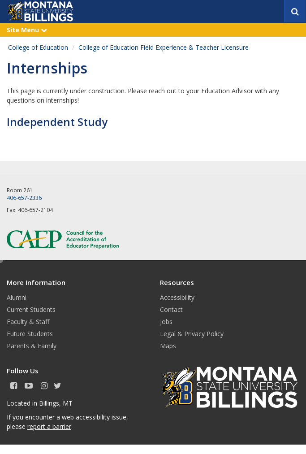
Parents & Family (31, 346)
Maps (168, 346)
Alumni (16, 297)
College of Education (38, 47)
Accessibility (177, 297)
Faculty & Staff (28, 321)
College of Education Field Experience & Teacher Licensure (163, 47)
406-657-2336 (24, 197)
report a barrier (49, 426)
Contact (171, 309)
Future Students (30, 333)
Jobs (166, 321)
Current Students (31, 309)
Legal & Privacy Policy (192, 333)
